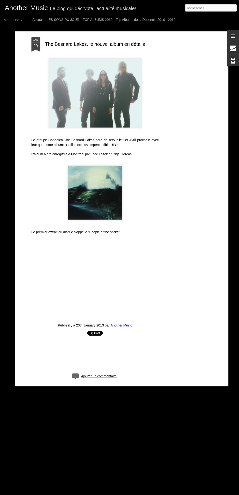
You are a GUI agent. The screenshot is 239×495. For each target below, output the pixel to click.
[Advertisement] (185, 113)
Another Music (121, 325)
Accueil (37, 20)
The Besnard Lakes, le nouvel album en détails (95, 44)
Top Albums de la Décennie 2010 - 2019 (145, 20)
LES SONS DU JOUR (63, 20)
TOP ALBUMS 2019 (97, 20)
